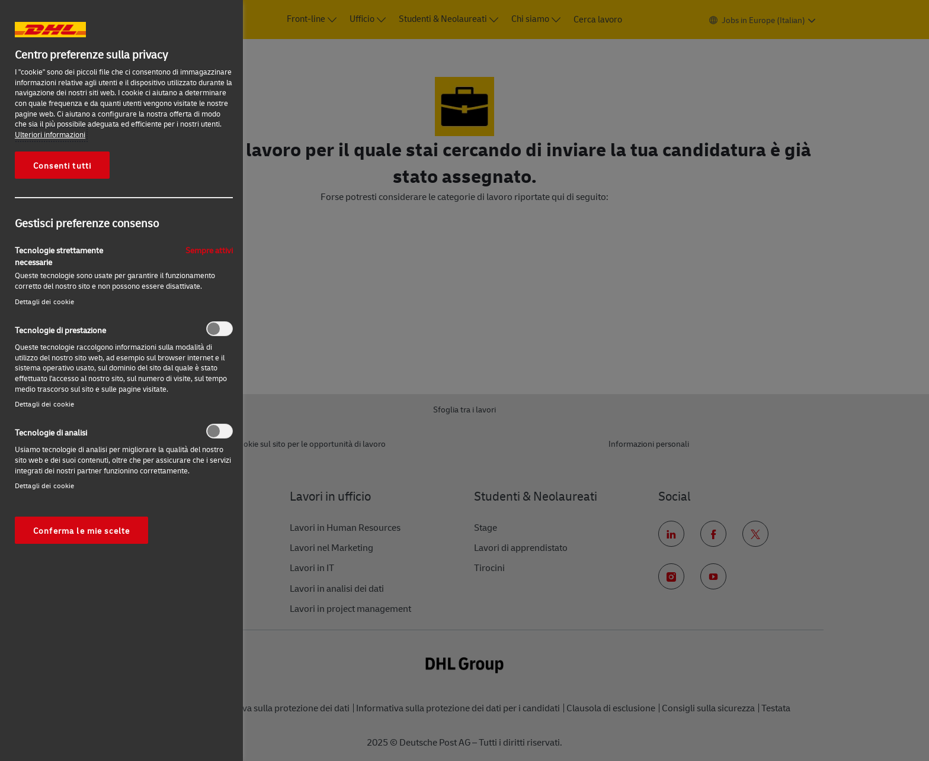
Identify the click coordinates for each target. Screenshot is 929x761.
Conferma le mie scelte (81, 530)
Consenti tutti (62, 165)
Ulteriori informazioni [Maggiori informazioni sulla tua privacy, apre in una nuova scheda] (50, 134)
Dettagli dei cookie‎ (44, 301)
